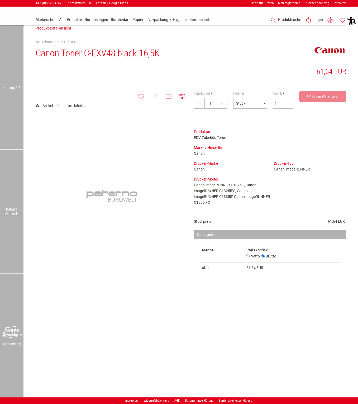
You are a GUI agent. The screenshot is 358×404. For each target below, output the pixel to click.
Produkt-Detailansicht (53, 36)
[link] (313, 20)
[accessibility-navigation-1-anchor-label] (285, 20)
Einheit (238, 102)
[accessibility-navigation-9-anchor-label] (46, 20)
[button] (12, 332)
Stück (278, 102)
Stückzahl (203, 102)
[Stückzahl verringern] (199, 111)
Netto (253, 264)
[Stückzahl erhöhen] (221, 111)
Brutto (268, 264)
